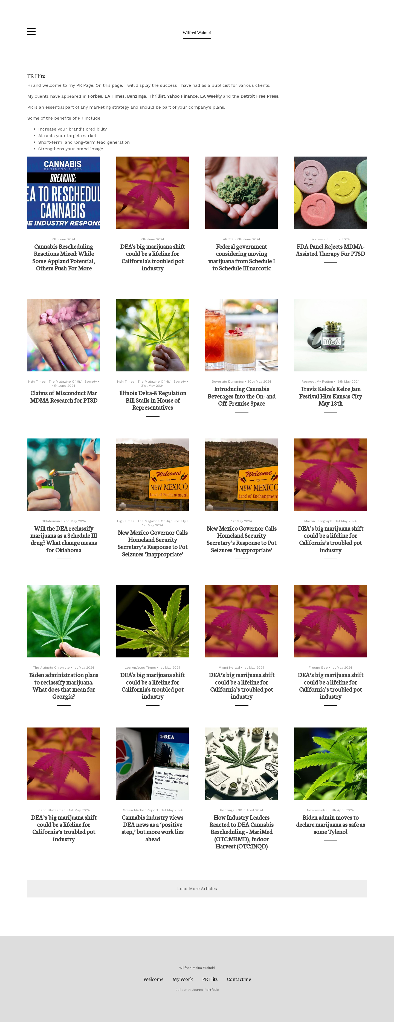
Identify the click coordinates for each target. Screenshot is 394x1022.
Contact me (239, 978)
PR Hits (210, 978)
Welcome (153, 978)
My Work (183, 978)
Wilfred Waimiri (197, 32)
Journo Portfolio (205, 990)
